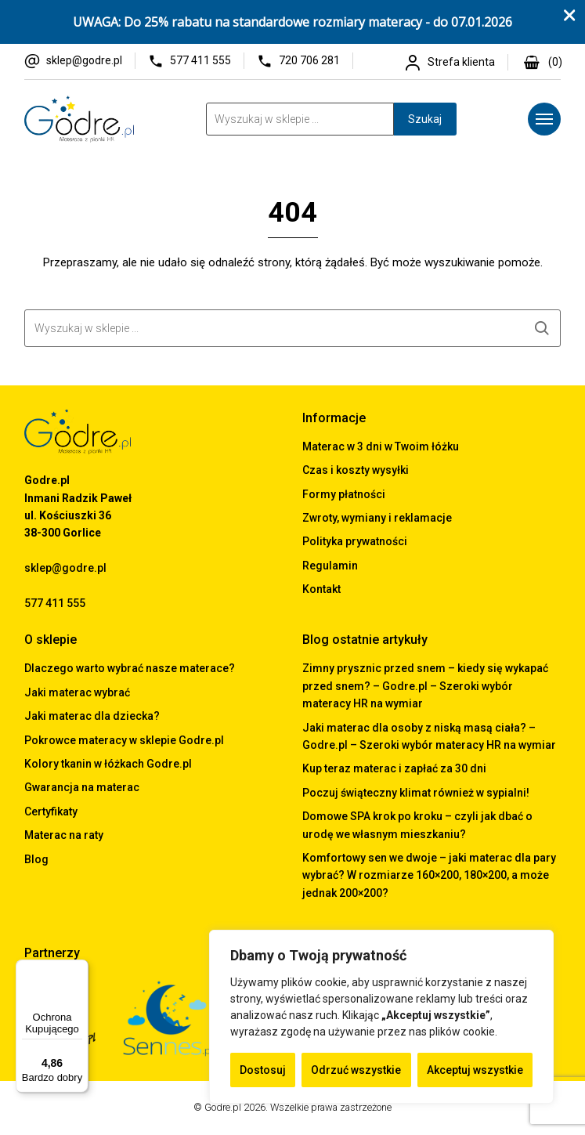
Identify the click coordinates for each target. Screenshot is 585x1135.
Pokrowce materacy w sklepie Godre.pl (124, 740)
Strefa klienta (461, 62)
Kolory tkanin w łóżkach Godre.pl (108, 763)
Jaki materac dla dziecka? (92, 716)
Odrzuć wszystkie (356, 1070)
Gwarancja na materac (81, 787)
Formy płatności (343, 494)
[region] (381, 1017)
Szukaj (425, 119)
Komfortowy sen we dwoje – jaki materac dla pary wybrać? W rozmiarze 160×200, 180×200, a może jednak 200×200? (429, 875)
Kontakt (321, 589)
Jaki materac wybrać (77, 692)
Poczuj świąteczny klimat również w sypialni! (415, 792)
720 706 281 (309, 60)
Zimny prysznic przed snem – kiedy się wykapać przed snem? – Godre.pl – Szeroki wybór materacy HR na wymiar (425, 686)
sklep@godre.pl (84, 60)
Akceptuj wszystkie (475, 1070)
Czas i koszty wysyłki (355, 470)
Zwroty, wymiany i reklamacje (377, 517)
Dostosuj (263, 1070)
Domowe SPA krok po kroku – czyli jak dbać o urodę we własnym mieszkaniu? (417, 825)
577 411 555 (200, 60)
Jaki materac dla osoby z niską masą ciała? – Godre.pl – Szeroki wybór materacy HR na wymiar (429, 736)
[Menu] (544, 119)
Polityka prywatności (354, 541)
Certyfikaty (51, 811)
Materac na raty (63, 835)
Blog (36, 859)
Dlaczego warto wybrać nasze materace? (129, 668)
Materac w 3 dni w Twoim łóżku (380, 446)
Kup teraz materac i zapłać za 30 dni (394, 768)
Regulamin (330, 565)
